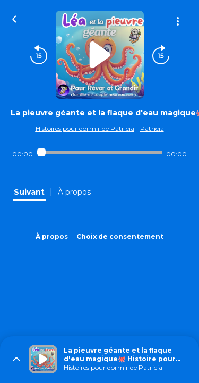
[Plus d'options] (177, 21)
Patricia (152, 128)
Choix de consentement (119, 236)
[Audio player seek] (99, 152)
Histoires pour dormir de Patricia (85, 128)
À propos (52, 236)
